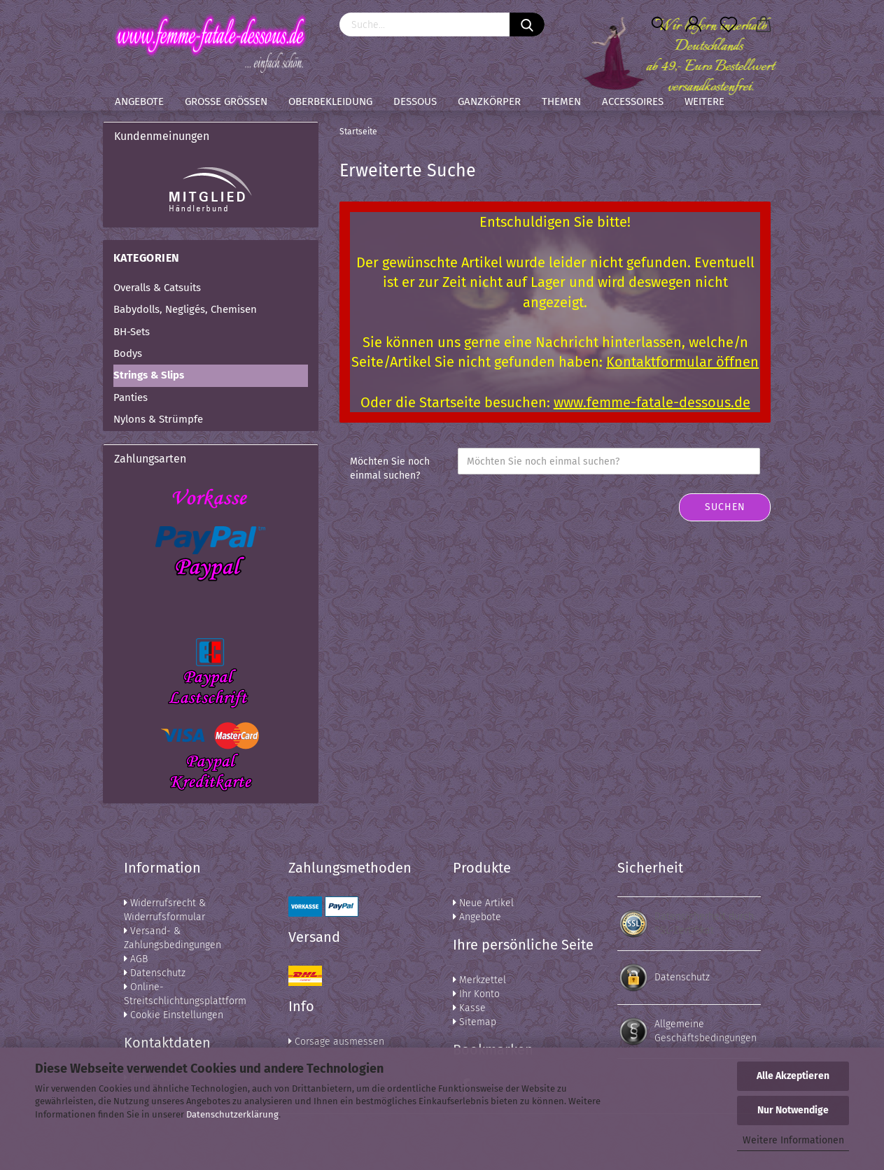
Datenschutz (154, 973)
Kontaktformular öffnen (682, 361)
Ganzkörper (489, 101)
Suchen (725, 507)
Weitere (704, 101)
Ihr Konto (476, 994)
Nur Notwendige (793, 1110)
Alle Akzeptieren (793, 1076)
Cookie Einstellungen (173, 1015)
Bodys (127, 353)
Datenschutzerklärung (232, 1114)
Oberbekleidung (330, 101)
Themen (561, 101)
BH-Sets (131, 331)
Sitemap (474, 1022)
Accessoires (633, 101)
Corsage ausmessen (336, 1042)
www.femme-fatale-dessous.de (652, 402)
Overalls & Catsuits (157, 287)
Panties (130, 397)
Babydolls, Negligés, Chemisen (185, 309)
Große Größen (226, 101)
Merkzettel (479, 980)
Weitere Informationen (793, 1140)
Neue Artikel (483, 903)
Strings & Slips (148, 375)
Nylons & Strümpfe (158, 419)
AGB (136, 959)
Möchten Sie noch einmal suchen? (390, 468)
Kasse (469, 1008)
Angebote (139, 101)
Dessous (415, 101)
